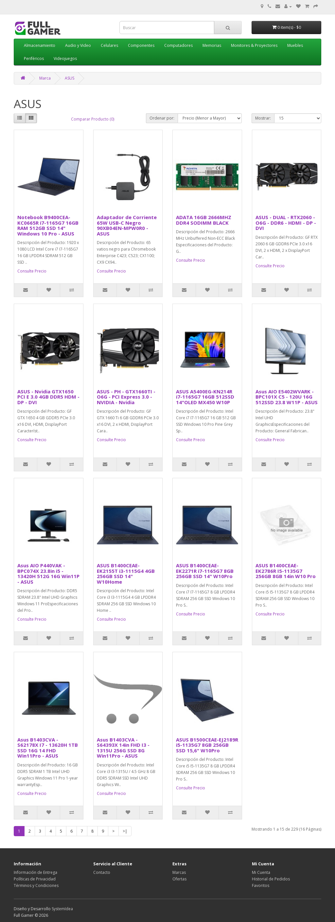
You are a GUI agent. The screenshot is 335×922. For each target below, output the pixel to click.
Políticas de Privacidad (35, 879)
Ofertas (179, 879)
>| (125, 831)
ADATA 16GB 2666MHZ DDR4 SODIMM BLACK (203, 220)
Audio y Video (78, 45)
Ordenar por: (162, 118)
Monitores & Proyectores (254, 45)
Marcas (179, 872)
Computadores (178, 45)
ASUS (69, 78)
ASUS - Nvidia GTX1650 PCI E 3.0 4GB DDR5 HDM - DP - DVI (48, 396)
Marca (45, 78)
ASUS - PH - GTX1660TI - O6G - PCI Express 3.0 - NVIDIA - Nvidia (126, 396)
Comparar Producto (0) (92, 119)
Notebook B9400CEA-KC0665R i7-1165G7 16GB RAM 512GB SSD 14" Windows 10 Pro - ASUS (48, 225)
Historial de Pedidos (271, 879)
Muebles (295, 45)
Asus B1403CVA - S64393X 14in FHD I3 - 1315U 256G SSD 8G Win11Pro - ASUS (123, 747)
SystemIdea (62, 909)
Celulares (109, 45)
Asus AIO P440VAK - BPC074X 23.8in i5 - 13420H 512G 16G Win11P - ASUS (48, 573)
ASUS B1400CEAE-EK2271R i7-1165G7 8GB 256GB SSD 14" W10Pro (205, 570)
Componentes (141, 45)
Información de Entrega (35, 872)
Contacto (101, 872)
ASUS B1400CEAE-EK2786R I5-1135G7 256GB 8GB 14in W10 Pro (286, 570)
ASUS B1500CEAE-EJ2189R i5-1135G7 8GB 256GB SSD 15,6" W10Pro (207, 745)
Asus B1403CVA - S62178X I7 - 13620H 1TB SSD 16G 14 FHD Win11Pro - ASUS (47, 747)
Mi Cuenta (261, 872)
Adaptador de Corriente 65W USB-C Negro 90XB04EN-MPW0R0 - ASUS (127, 225)
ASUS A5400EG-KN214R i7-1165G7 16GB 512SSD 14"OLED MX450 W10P (205, 396)
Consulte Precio (31, 271)
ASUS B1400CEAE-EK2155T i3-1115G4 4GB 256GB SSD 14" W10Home (126, 573)
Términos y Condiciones (36, 885)
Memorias (212, 45)
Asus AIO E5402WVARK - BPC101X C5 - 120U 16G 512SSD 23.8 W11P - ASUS (287, 396)
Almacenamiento (39, 45)
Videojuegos (65, 58)
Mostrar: (263, 118)
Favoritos (260, 885)
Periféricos (34, 58)
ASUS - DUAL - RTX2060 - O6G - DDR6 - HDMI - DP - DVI (286, 222)
